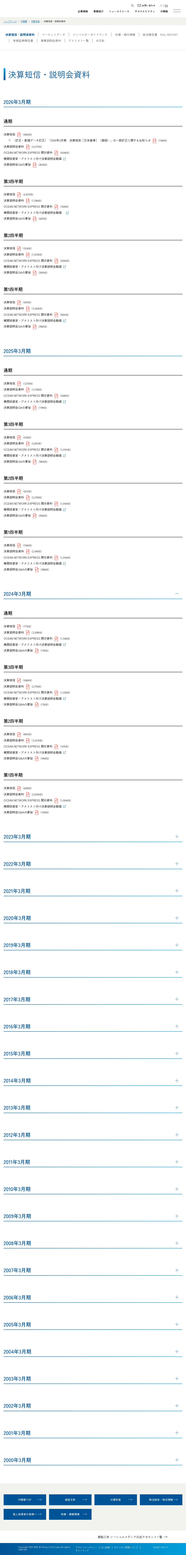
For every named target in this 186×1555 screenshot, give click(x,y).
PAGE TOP (159, 1547)
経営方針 (70, 1499)
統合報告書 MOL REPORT (160, 35)
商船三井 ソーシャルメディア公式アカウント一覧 (130, 1536)
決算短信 (9, 134)
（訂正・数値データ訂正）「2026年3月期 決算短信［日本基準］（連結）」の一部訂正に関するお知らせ (82, 140)
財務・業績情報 (70, 1514)
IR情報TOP (25, 1499)
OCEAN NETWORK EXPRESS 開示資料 (28, 152)
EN (166, 5)
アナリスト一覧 (78, 41)
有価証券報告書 (23, 41)
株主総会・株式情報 (161, 1499)
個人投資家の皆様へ (25, 1514)
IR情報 (164, 11)
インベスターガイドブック (90, 35)
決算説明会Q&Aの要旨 (18, 569)
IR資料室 (35, 21)
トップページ (10, 21)
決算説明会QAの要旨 (17, 164)
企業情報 (83, 11)
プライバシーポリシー (86, 1547)
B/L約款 (106, 1547)
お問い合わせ (148, 5)
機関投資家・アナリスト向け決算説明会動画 (33, 158)
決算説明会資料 (14, 146)
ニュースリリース (119, 11)
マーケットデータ (53, 35)
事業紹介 (98, 11)
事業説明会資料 (51, 41)
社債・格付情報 (125, 35)
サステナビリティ (145, 11)
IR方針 (100, 41)
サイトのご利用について (126, 1547)
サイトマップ (82, 1550)
